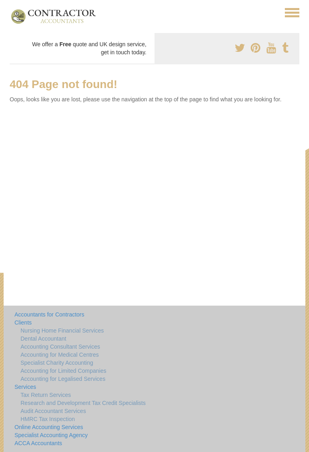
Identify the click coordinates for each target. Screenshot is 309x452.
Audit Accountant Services (53, 411)
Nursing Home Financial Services (62, 330)
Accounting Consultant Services (60, 346)
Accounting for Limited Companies (63, 371)
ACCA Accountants (38, 443)
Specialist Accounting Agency (51, 435)
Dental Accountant (43, 338)
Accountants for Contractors (49, 314)
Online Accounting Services (48, 427)
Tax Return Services (46, 395)
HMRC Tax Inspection (48, 419)
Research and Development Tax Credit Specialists (83, 403)
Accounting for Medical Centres (60, 354)
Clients (23, 322)
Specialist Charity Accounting (57, 363)
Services (25, 387)
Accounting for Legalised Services (63, 379)
